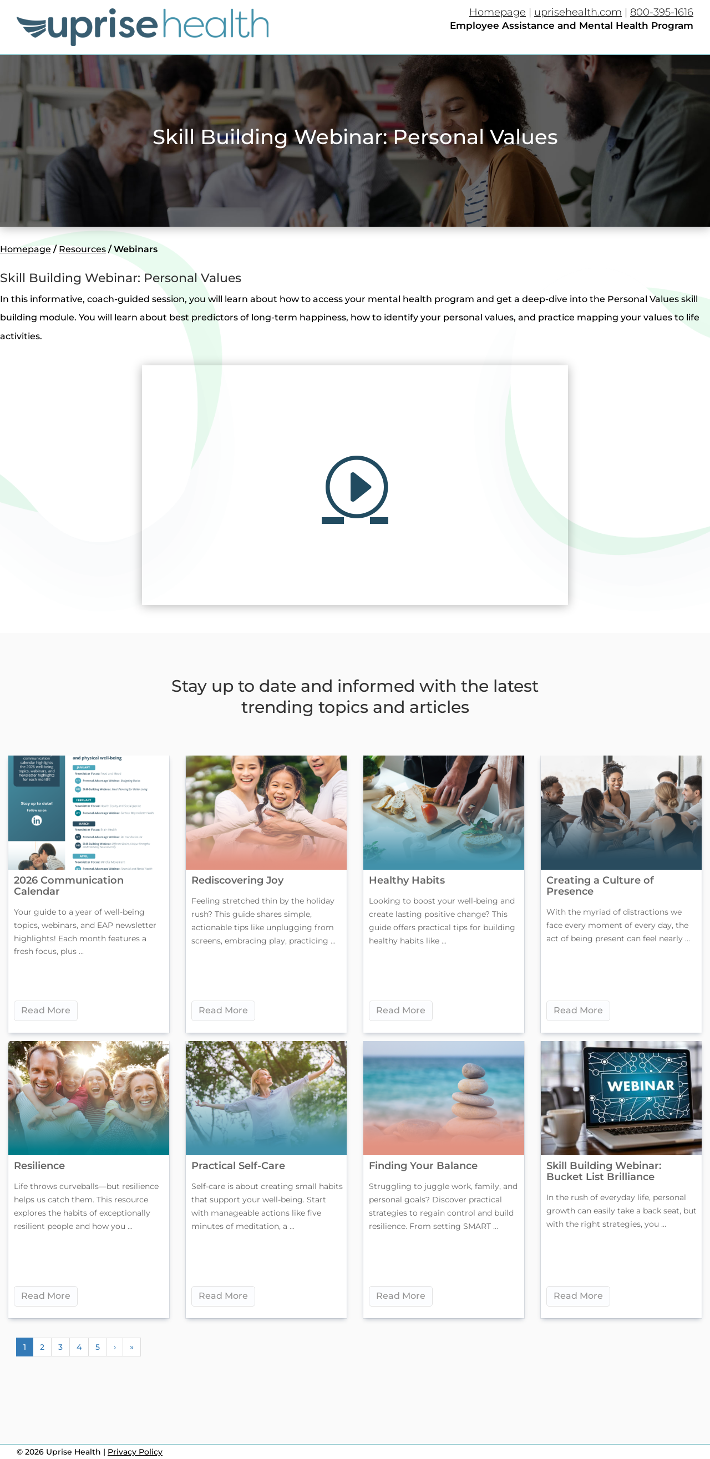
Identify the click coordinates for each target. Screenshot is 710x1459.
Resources (82, 249)
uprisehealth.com (578, 12)
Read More (45, 1010)
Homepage (497, 12)
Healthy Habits (407, 880)
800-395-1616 (661, 12)
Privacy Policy (135, 1452)
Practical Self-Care (238, 1166)
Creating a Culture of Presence (600, 885)
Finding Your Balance (423, 1166)
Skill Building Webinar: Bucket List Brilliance (603, 1171)
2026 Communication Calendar (69, 885)
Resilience (39, 1166)
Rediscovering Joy (237, 880)
